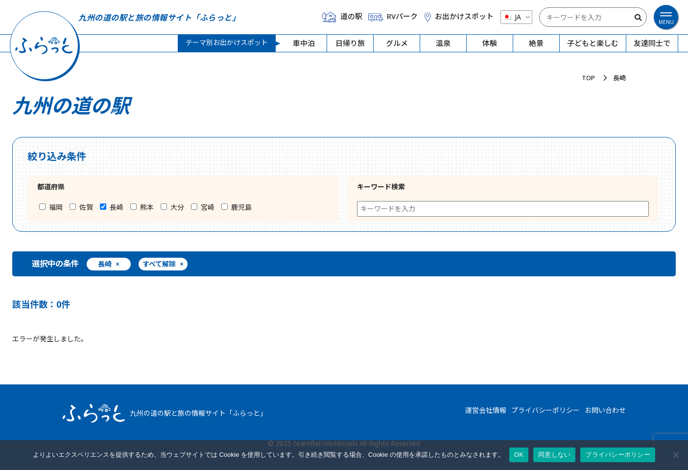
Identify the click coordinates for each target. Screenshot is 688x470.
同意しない (554, 454)
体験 (489, 43)
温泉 (443, 43)
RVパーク (393, 17)
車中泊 (304, 43)
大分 (172, 207)
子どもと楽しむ (592, 43)
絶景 (536, 43)
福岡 (51, 207)
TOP (588, 77)
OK (518, 454)
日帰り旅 (350, 43)
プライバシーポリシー (545, 410)
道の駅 (342, 17)
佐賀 (81, 207)
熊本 (142, 207)
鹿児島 (236, 207)
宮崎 (202, 207)
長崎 (111, 207)
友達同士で (652, 43)
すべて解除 (163, 264)
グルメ (397, 43)
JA (511, 17)
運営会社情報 (485, 410)
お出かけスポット (459, 16)
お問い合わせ (605, 410)
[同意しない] (676, 455)
